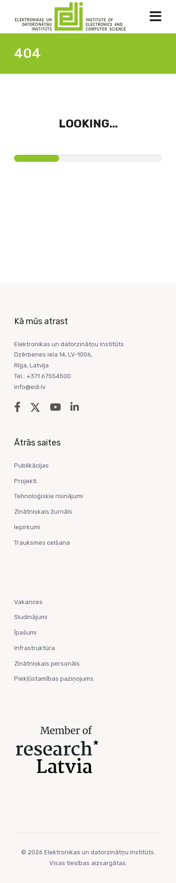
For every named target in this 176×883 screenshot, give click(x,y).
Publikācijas (31, 465)
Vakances (28, 601)
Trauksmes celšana (42, 542)
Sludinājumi (30, 616)
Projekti (25, 481)
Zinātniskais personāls (47, 663)
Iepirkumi (27, 527)
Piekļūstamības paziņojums (53, 678)
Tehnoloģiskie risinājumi (48, 496)
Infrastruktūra (34, 648)
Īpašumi (25, 632)
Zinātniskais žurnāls (43, 511)
